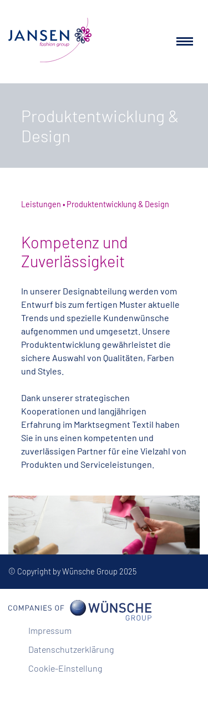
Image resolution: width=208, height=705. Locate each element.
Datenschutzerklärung (71, 649)
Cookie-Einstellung (65, 668)
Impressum (50, 630)
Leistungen (41, 204)
